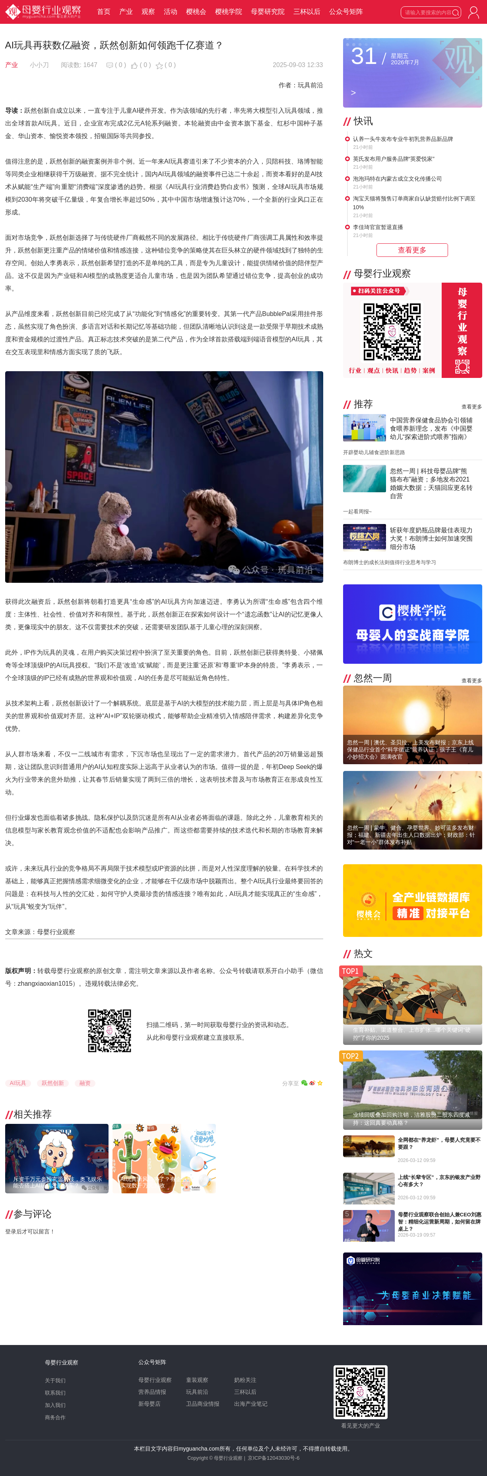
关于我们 (55, 1381)
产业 (126, 11)
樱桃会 (196, 11)
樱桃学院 (228, 11)
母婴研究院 (268, 11)
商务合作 (55, 1417)
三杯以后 (306, 11)
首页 (104, 11)
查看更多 (472, 407)
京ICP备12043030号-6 (273, 1458)
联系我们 (55, 1393)
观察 (148, 11)
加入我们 (55, 1405)
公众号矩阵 (346, 11)
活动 (170, 11)
